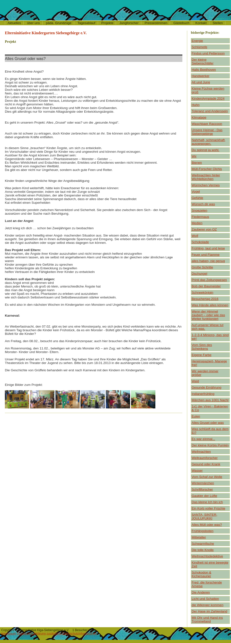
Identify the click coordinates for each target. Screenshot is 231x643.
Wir (194, 156)
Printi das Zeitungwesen (209, 280)
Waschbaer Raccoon (207, 124)
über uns (33, 23)
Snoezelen (199, 210)
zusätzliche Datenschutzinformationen (71, 633)
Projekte (107, 23)
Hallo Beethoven (204, 69)
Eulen (196, 416)
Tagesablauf (86, 23)
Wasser (197, 470)
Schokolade (200, 242)
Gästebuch (181, 23)
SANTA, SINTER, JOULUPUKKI (204, 516)
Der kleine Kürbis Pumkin (210, 445)
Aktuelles (14, 23)
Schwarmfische (203, 543)
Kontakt (201, 23)
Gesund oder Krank (206, 464)
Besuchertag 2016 (205, 299)
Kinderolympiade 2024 (208, 98)
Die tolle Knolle (203, 550)
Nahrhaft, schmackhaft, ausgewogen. (209, 141)
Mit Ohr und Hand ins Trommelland (207, 619)
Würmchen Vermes (206, 185)
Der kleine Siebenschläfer (202, 61)
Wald (195, 381)
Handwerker (200, 76)
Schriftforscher (202, 489)
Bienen (197, 162)
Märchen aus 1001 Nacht (210, 400)
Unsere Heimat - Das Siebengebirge (207, 131)
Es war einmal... (203, 439)
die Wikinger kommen (207, 605)
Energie (197, 40)
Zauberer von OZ (204, 229)
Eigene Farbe (202, 355)
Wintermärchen (203, 483)
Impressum (8, 633)
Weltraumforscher (205, 458)
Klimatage (199, 117)
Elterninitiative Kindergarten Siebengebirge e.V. (46, 33)
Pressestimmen (156, 23)
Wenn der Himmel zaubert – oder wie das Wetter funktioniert (208, 315)
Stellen (218, 23)
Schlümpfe (199, 47)
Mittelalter (199, 537)
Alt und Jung (201, 82)
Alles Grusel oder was (208, 422)
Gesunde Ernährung (206, 387)
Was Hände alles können (210, 305)
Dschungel (199, 273)
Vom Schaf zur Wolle (207, 477)
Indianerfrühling (203, 394)
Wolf (195, 235)
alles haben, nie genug (208, 261)
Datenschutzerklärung (31, 633)
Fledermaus (200, 217)
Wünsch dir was (203, 204)
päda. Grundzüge (58, 23)
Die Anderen (201, 592)
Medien (197, 223)
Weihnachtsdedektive (207, 556)
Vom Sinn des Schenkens (202, 346)
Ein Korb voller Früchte (208, 508)
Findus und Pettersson (208, 53)
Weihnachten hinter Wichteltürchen (206, 177)
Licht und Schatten (205, 599)
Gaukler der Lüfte (204, 496)
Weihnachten (201, 451)
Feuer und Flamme (206, 254)
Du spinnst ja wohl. (205, 150)
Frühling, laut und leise (208, 248)
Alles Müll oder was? (207, 524)
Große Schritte (202, 267)
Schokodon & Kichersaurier (201, 574)
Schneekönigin (202, 292)
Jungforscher (129, 23)
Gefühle (197, 198)
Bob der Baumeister (206, 286)
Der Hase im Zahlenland (209, 611)
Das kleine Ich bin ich (207, 502)
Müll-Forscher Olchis (207, 169)
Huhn (196, 105)
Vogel (196, 191)
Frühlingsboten (202, 531)
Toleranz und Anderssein (210, 111)
